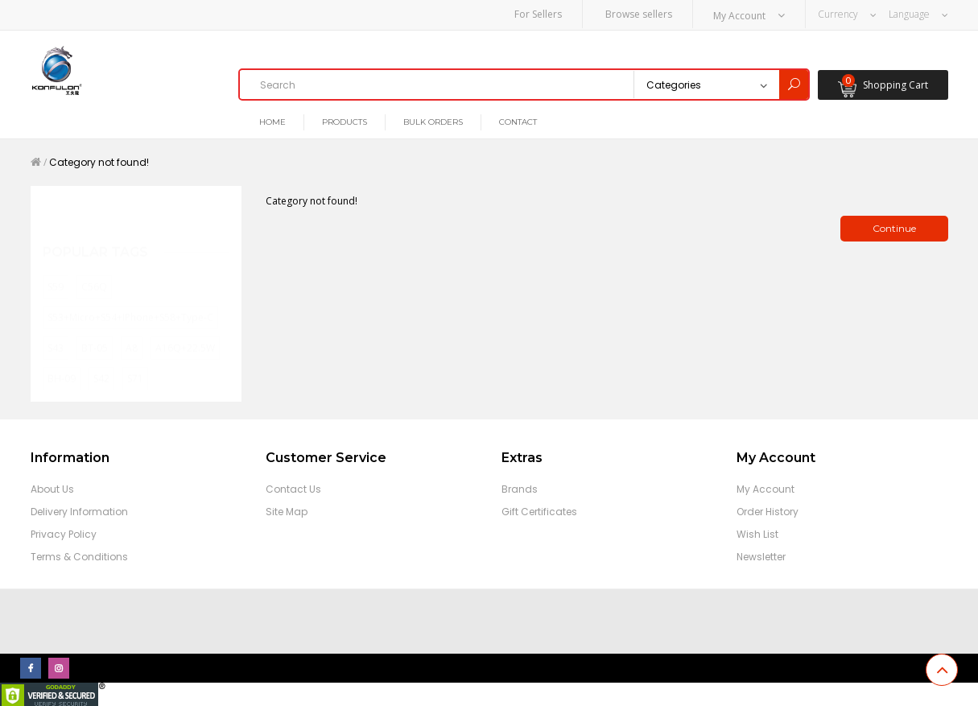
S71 (135, 360)
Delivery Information (79, 509)
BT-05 (94, 329)
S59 (55, 268)
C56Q (94, 268)
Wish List (757, 532)
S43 (55, 329)
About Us (52, 486)
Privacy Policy (64, 532)
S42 (101, 360)
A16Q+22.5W (185, 329)
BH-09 (61, 360)
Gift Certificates (539, 509)
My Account (765, 486)
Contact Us (293, 486)
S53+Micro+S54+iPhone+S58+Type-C (130, 299)
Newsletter (761, 554)
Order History (767, 509)
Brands (519, 486)
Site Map (286, 509)
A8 (132, 329)
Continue (894, 226)
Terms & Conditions (79, 554)
